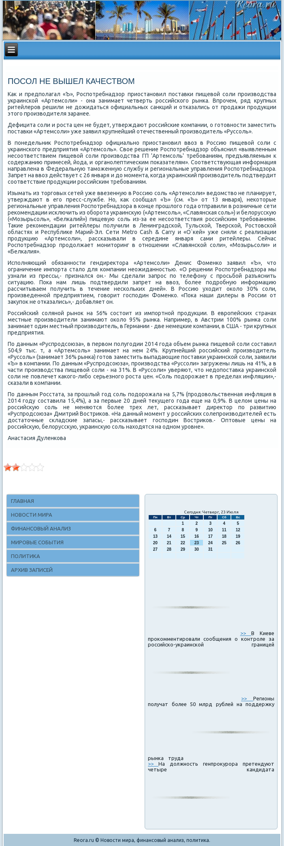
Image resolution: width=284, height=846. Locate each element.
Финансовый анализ (41, 528)
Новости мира (31, 514)
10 (210, 530)
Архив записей (32, 570)
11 (224, 530)
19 (238, 536)
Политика (25, 556)
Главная (22, 501)
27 (155, 549)
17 (210, 536)
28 (169, 549)
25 (224, 543)
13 (155, 536)
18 (224, 536)
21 (169, 543)
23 (196, 543)
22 (183, 543)
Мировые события (37, 542)
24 (210, 543)
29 (183, 549)
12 (238, 530)
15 (183, 536)
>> (245, 633)
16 (196, 536)
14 (169, 536)
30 (196, 549)
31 (210, 549)
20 (155, 543)
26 (238, 543)
